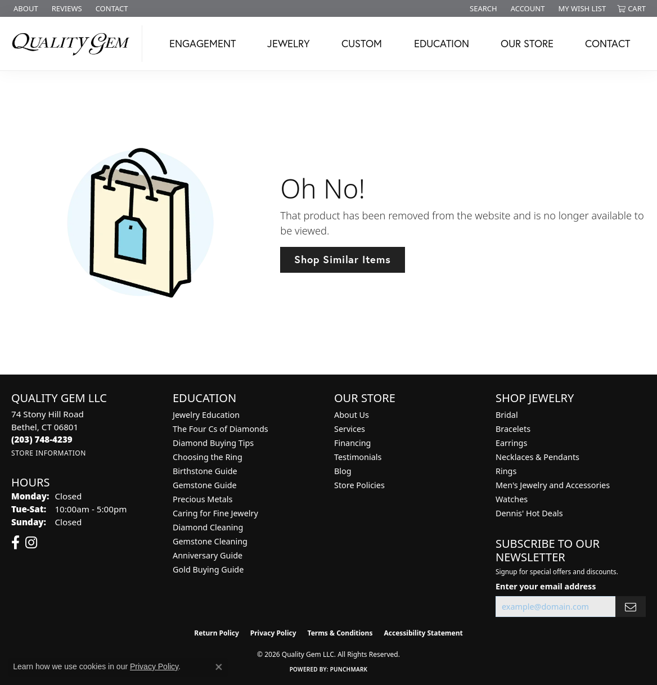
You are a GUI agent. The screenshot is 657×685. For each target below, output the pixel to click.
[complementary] (575, 623)
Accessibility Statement (423, 633)
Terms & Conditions (340, 633)
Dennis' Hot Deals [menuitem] (529, 513)
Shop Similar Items (342, 259)
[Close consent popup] (218, 667)
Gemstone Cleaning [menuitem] (210, 541)
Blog (343, 471)
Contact (607, 43)
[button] (482, 8)
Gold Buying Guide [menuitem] (208, 569)
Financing (352, 443)
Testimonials (357, 457)
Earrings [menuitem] (511, 443)
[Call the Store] (42, 439)
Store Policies (359, 485)
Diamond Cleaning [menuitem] (208, 527)
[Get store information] (48, 453)
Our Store (527, 43)
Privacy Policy (273, 633)
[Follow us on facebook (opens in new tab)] (15, 542)
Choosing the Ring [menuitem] (207, 457)
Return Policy (216, 633)
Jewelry (288, 43)
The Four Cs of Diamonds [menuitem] (220, 428)
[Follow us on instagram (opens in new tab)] (31, 542)
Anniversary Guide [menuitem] (207, 555)
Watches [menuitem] (512, 499)
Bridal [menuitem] (507, 414)
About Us (351, 414)
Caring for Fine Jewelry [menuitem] (215, 513)
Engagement (202, 43)
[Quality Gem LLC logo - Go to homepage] (74, 43)
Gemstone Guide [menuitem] (205, 485)
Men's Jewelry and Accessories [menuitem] (553, 485)
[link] (24, 8)
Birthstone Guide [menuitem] (205, 471)
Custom (361, 43)
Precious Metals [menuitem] (202, 499)
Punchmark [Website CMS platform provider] (349, 669)
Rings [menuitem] (506, 471)
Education (441, 43)
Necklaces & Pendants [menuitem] (537, 457)
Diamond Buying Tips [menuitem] (213, 443)
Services (349, 428)
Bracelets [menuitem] (513, 428)
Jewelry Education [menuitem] (206, 414)
